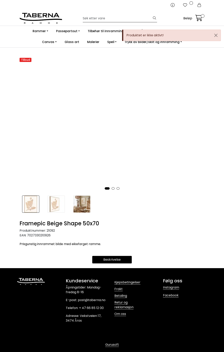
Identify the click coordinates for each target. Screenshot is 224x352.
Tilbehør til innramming (106, 31)
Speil (110, 42)
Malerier (93, 42)
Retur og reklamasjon (124, 304)
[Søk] (117, 18)
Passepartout (66, 31)
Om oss (120, 314)
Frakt (118, 289)
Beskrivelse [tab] (112, 259)
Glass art (72, 42)
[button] (107, 188)
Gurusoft (112, 344)
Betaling (120, 295)
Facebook (171, 295)
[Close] (216, 35)
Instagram (171, 287)
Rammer (39, 31)
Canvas (48, 42)
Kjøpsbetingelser (127, 282)
